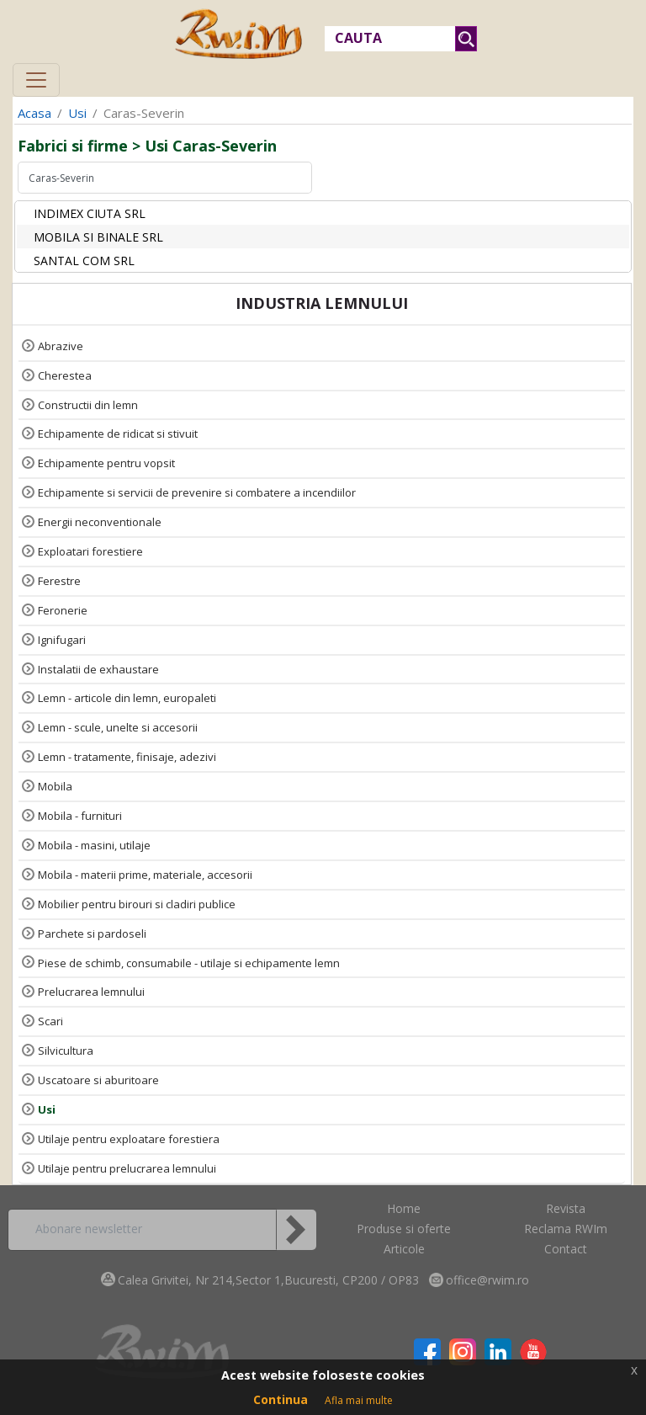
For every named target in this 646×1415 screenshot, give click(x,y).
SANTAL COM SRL (84, 261)
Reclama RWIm (565, 1229)
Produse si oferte (404, 1229)
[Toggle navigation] (36, 80)
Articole (404, 1249)
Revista (565, 1208)
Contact (565, 1249)
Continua (280, 1399)
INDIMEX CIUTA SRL (90, 213)
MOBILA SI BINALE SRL (98, 237)
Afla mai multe (359, 1400)
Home (404, 1208)
